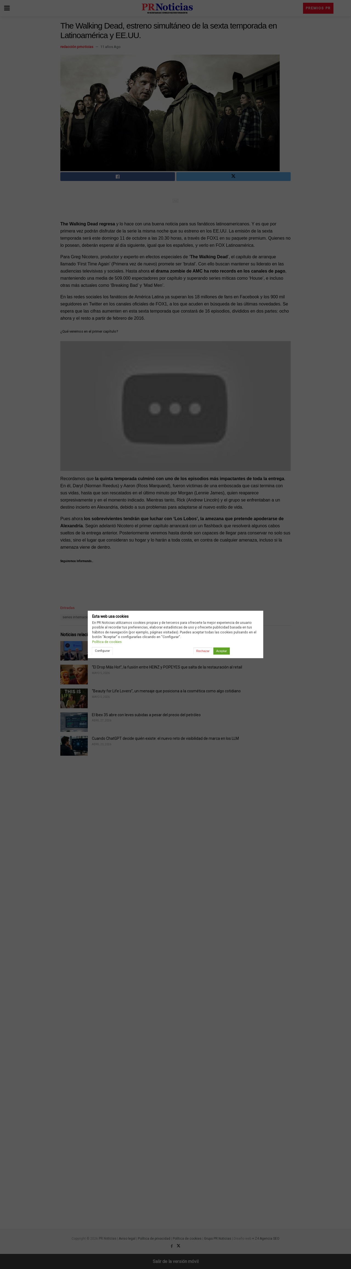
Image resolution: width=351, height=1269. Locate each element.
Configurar (102, 651)
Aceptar (221, 651)
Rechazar (203, 651)
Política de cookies (107, 642)
